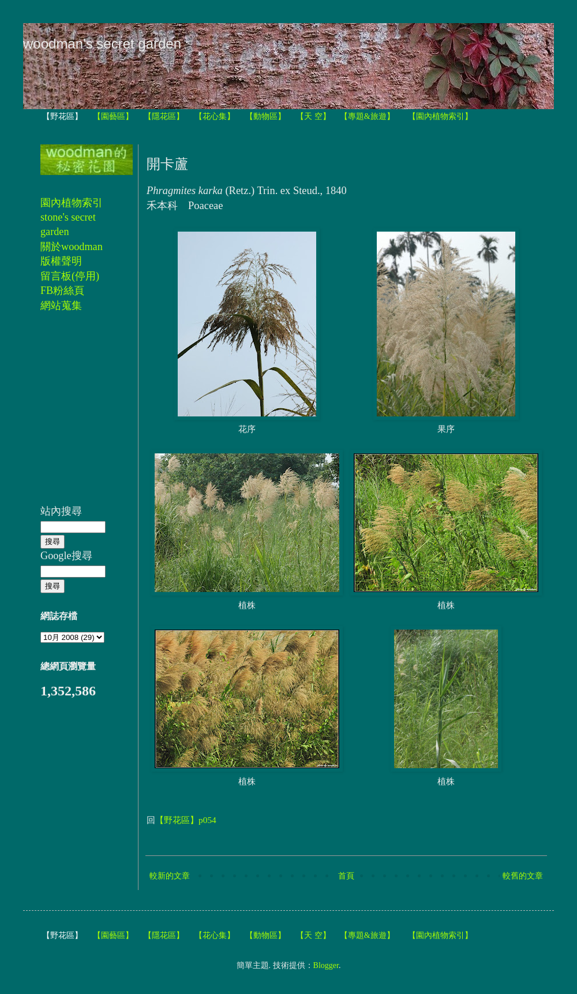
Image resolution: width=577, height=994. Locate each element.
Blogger (326, 965)
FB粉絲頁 (62, 290)
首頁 (346, 876)
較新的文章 (169, 876)
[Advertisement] (75, 414)
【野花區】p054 (185, 820)
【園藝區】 (113, 116)
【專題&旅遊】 (367, 116)
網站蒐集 (61, 305)
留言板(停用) (69, 276)
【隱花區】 (164, 116)
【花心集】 (214, 116)
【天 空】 (313, 116)
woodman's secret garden (102, 43)
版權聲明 (61, 261)
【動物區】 (265, 116)
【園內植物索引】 (440, 116)
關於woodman (71, 246)
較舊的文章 (523, 876)
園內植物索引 (71, 203)
